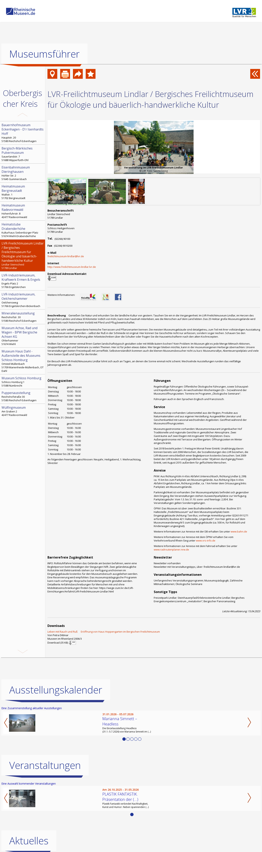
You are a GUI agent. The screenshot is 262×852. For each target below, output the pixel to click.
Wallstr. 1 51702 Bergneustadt (23, 192)
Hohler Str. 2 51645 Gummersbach (23, 173)
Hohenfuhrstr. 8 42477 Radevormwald (23, 211)
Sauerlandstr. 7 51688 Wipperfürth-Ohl (23, 154)
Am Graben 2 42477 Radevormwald (23, 411)
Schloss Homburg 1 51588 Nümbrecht (23, 381)
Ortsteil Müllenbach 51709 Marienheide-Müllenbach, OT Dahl (23, 361)
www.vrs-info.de (205, 540)
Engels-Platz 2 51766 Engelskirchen (23, 281)
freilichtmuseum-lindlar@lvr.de (65, 256)
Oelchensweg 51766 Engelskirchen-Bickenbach (23, 300)
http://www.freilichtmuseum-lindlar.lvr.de (71, 267)
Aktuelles (28, 840)
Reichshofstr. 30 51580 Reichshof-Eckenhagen (23, 316)
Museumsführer (44, 54)
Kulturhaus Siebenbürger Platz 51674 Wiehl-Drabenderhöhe (23, 230)
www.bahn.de (239, 531)
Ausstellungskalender (55, 689)
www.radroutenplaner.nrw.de (171, 549)
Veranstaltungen (45, 765)
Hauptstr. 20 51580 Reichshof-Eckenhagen (23, 133)
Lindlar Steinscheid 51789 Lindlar (23, 255)
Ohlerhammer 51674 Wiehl (23, 336)
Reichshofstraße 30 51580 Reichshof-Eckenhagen (23, 396)
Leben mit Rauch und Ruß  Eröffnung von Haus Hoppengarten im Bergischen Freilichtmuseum (103, 631)
